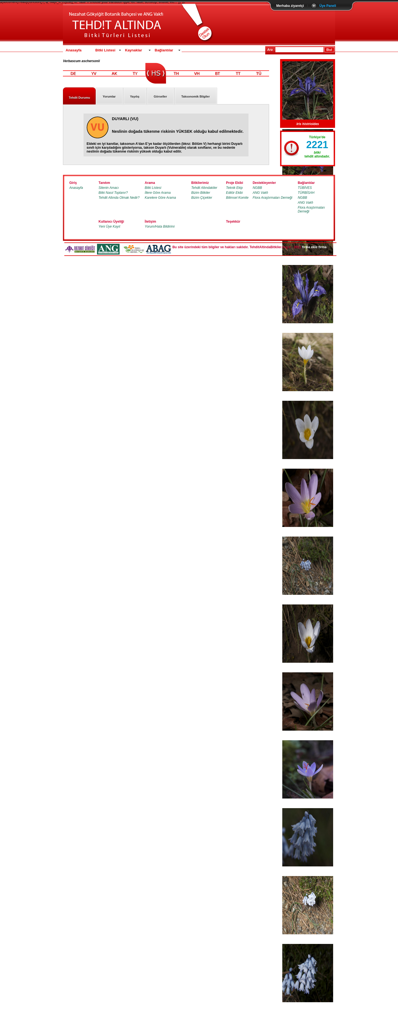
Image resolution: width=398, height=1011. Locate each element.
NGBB (257, 188)
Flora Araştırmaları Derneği (272, 198)
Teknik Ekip (234, 188)
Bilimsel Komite (237, 198)
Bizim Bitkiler (200, 193)
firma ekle (309, 247)
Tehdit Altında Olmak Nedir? (119, 198)
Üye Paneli (327, 6)
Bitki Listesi (105, 50)
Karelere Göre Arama (160, 198)
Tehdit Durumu (79, 97)
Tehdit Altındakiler (204, 188)
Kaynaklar (133, 50)
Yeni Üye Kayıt (109, 226)
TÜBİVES (305, 188)
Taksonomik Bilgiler (195, 96)
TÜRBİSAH (306, 193)
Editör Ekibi (234, 193)
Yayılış (134, 96)
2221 (317, 144)
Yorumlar (109, 96)
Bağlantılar (164, 50)
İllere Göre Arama (158, 193)
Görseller (160, 96)
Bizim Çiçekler (201, 198)
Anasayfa (74, 50)
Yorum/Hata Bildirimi (160, 226)
